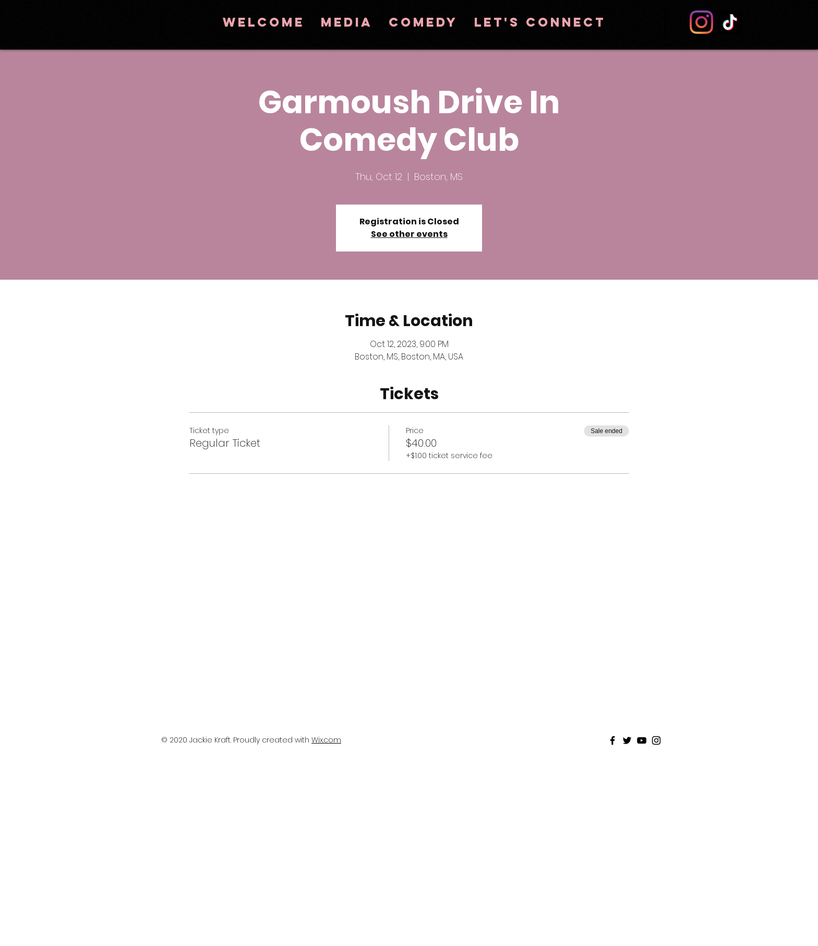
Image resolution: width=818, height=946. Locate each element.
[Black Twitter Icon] (627, 740)
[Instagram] (701, 22)
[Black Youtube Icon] (641, 740)
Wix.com (326, 740)
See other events (409, 234)
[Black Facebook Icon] (612, 740)
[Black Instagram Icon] (656, 740)
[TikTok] (730, 22)
